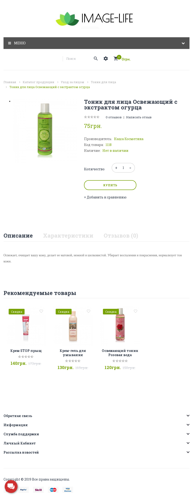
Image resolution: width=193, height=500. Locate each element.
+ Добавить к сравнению (105, 197)
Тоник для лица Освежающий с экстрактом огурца (49, 87)
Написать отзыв (139, 117)
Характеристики (68, 235)
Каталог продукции (38, 82)
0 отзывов (114, 117)
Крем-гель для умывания (73, 352)
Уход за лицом (72, 82)
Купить (110, 185)
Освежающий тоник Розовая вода (120, 352)
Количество (94, 169)
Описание (18, 235)
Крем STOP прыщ (26, 350)
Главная (10, 82)
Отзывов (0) (121, 235)
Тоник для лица (103, 82)
